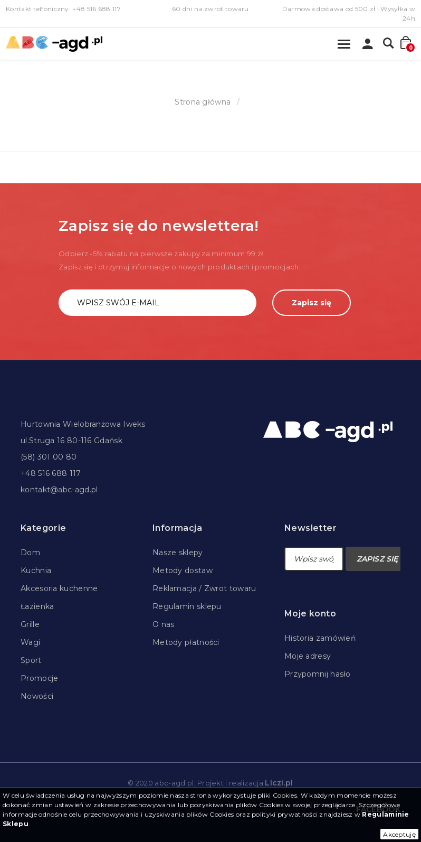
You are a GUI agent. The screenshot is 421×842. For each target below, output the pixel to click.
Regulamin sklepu (187, 606)
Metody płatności (185, 642)
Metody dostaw (182, 570)
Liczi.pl (279, 783)
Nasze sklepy (177, 552)
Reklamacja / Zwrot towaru (204, 588)
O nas (163, 624)
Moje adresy (307, 656)
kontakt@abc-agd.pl (59, 489)
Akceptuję (399, 834)
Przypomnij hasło (317, 674)
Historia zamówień (320, 638)
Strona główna (203, 102)
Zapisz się (311, 302)
